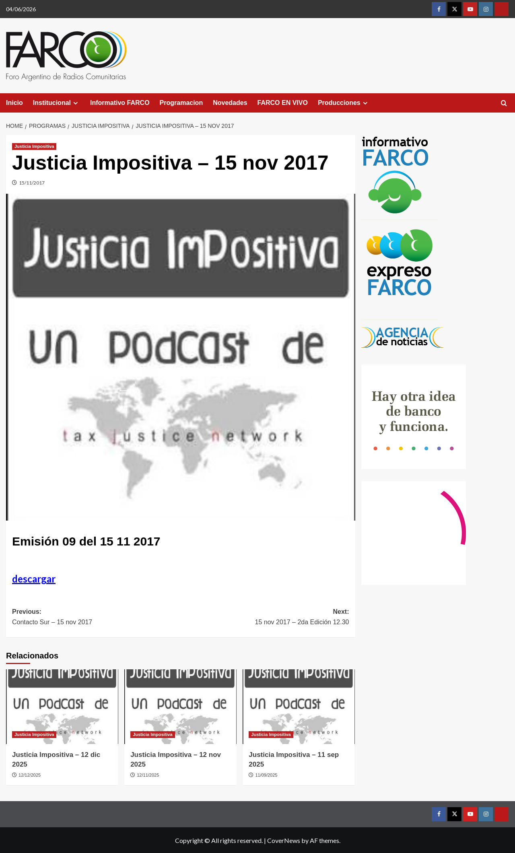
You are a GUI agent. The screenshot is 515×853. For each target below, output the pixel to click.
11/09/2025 (266, 775)
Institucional (56, 103)
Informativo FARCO (120, 102)
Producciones (344, 103)
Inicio (14, 102)
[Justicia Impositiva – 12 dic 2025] (62, 706)
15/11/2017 (32, 183)
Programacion (181, 102)
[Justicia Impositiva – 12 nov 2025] (180, 706)
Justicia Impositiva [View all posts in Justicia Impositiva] (34, 146)
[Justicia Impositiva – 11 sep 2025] (299, 706)
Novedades (230, 102)
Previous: (96, 617)
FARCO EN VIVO (283, 102)
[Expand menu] (75, 103)
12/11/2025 (148, 775)
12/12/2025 (30, 775)
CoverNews (283, 840)
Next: (265, 617)
